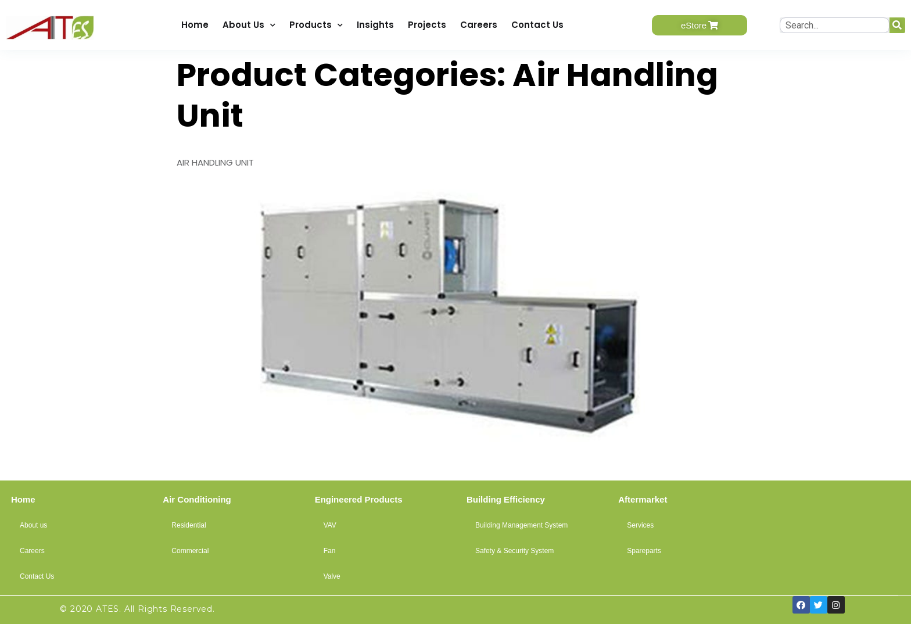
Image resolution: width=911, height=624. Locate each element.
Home (195, 25)
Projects (427, 25)
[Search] (897, 25)
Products (316, 25)
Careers (478, 25)
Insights (375, 25)
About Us (249, 25)
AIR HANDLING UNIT (215, 162)
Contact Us (537, 25)
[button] (699, 25)
